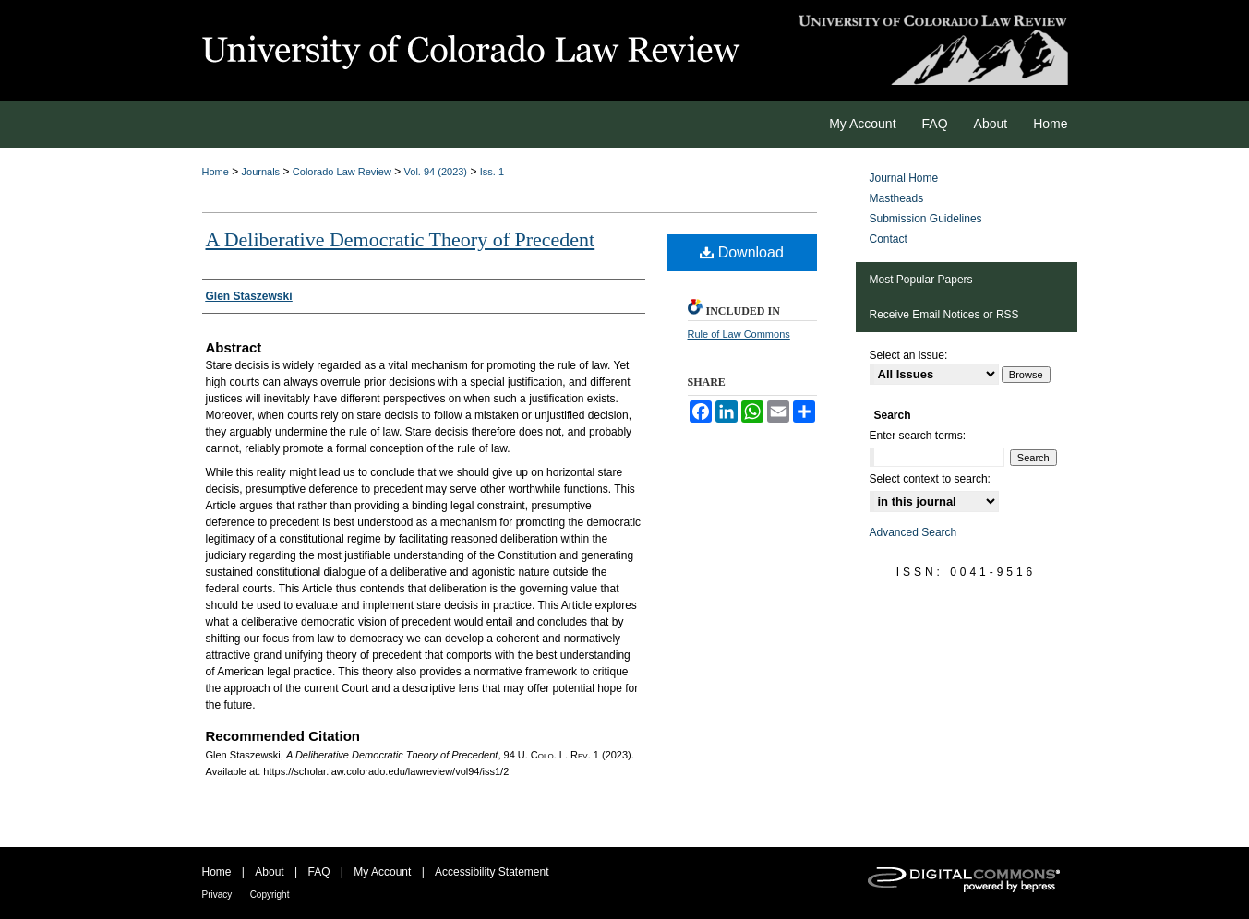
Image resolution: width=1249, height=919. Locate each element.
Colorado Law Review (342, 171)
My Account (382, 871)
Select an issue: (909, 355)
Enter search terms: (918, 435)
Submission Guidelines (926, 218)
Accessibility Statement (491, 871)
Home (215, 171)
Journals (261, 171)
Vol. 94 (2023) (436, 171)
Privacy (217, 894)
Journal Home (904, 178)
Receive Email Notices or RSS (944, 314)
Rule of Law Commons (739, 334)
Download (742, 252)
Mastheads (897, 198)
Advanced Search (913, 532)
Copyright (270, 894)
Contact (888, 239)
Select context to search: (930, 478)
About (269, 871)
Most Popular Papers (921, 279)
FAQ (318, 871)
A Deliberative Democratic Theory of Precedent (400, 239)
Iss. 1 (492, 171)
